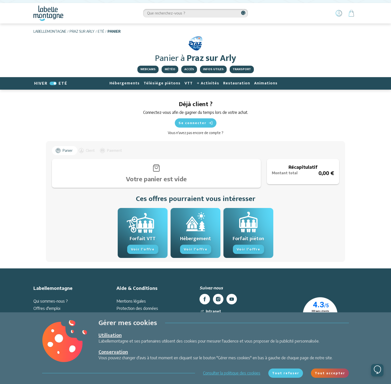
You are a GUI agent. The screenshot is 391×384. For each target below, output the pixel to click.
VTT (189, 83)
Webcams (148, 69)
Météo (170, 69)
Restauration (236, 83)
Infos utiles (213, 69)
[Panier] (351, 13)
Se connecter (196, 123)
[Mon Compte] (338, 13)
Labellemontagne (49, 31)
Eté (101, 31)
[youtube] (231, 310)
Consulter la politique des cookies (231, 373)
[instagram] (218, 310)
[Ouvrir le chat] (377, 370)
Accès (189, 69)
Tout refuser (285, 373)
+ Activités (208, 83)
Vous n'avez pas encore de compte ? (195, 133)
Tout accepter (330, 373)
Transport (242, 69)
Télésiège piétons (162, 83)
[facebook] (204, 310)
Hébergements (124, 83)
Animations (266, 83)
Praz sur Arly (82, 31)
